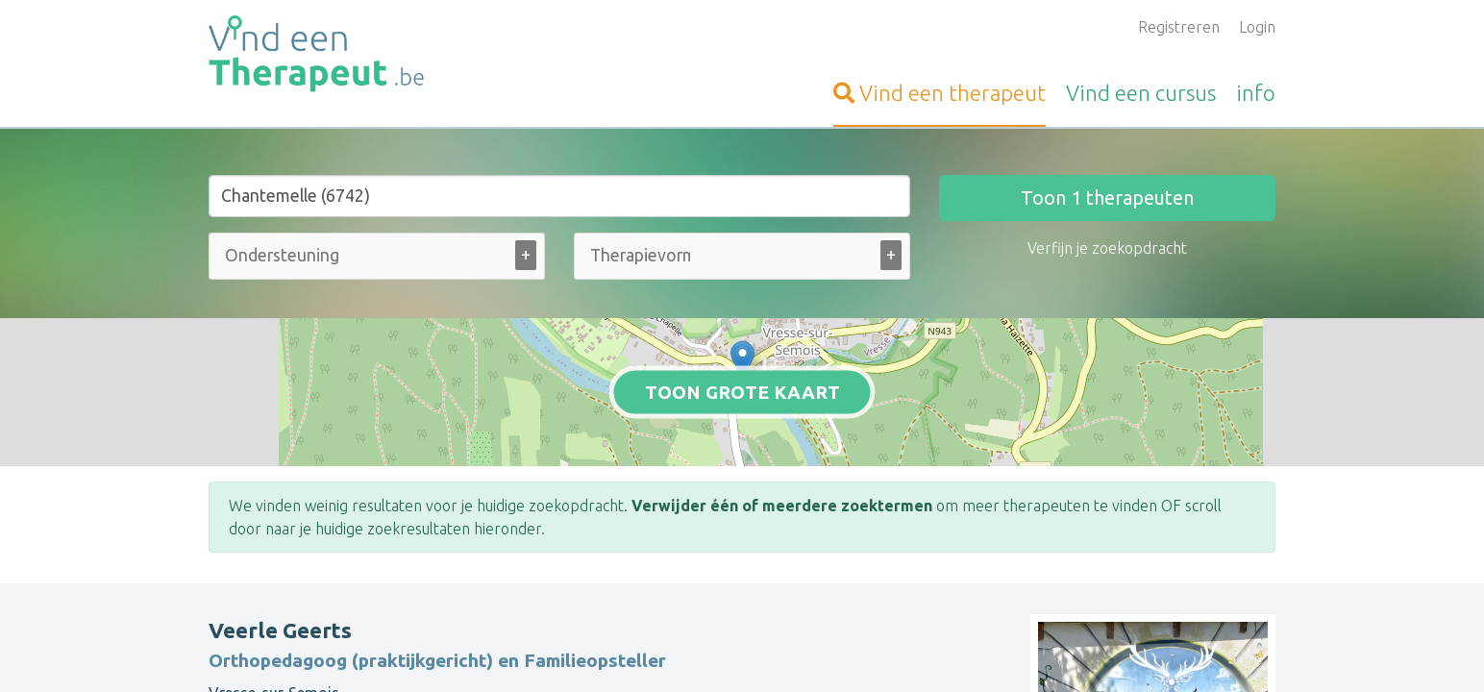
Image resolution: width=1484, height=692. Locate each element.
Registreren (1179, 27)
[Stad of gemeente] (559, 196)
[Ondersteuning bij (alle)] (284, 255)
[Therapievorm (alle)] (640, 255)
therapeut (939, 93)
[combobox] (377, 260)
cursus (1141, 93)
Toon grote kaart (742, 391)
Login (1257, 27)
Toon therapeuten (1107, 197)
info (1255, 93)
